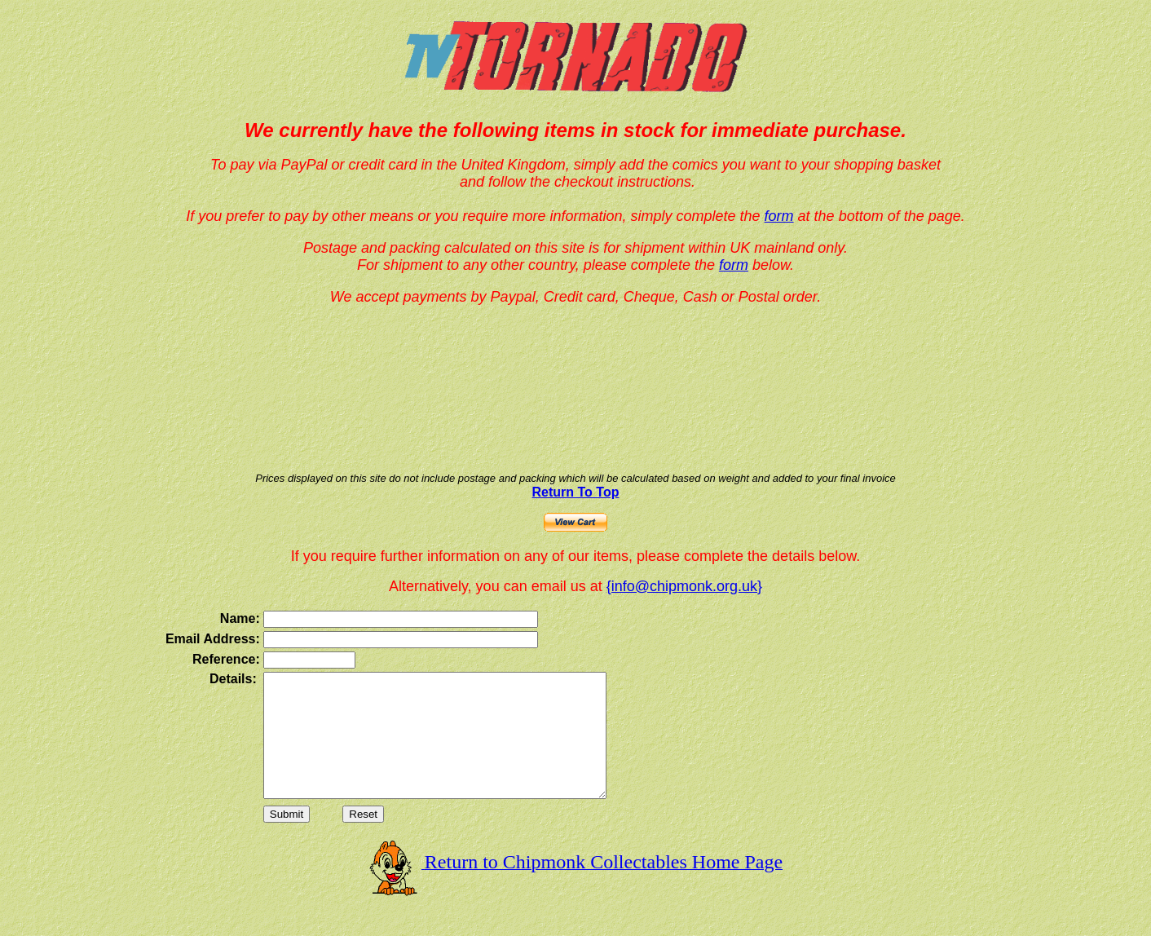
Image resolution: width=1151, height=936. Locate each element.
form (779, 216)
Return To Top (576, 492)
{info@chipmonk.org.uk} (684, 586)
